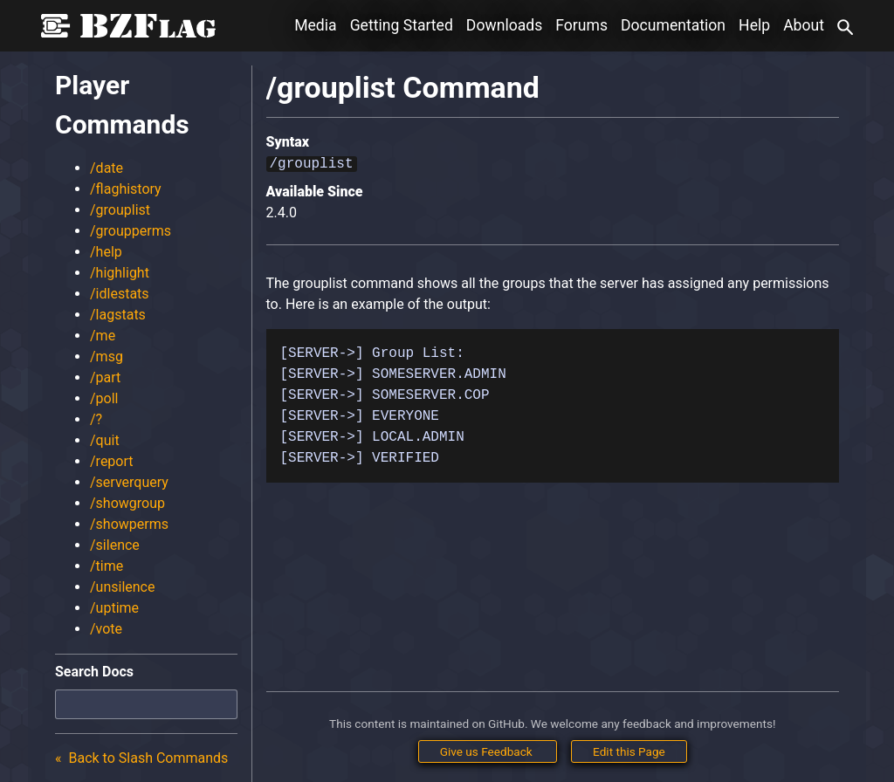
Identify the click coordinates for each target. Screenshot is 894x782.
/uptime (114, 608)
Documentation (673, 25)
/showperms (129, 524)
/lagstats (118, 314)
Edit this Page (629, 751)
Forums (581, 25)
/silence (115, 545)
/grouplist (120, 210)
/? (96, 419)
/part (105, 377)
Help (754, 25)
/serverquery (129, 482)
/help (106, 252)
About (803, 25)
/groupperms (130, 231)
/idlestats (119, 293)
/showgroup (127, 503)
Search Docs (94, 671)
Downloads (504, 25)
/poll (104, 398)
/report (112, 461)
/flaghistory (126, 189)
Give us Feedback (487, 751)
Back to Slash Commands (147, 758)
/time (106, 566)
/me (102, 335)
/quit (105, 440)
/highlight (119, 272)
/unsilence (122, 587)
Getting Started (401, 25)
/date (106, 168)
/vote (106, 629)
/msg (106, 356)
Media (315, 25)
